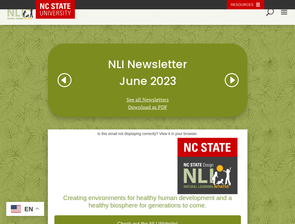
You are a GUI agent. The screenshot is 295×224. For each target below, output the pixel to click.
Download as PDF (147, 107)
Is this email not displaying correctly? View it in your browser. (148, 134)
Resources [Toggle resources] (242, 5)
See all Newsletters (148, 99)
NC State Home (59, 4)
